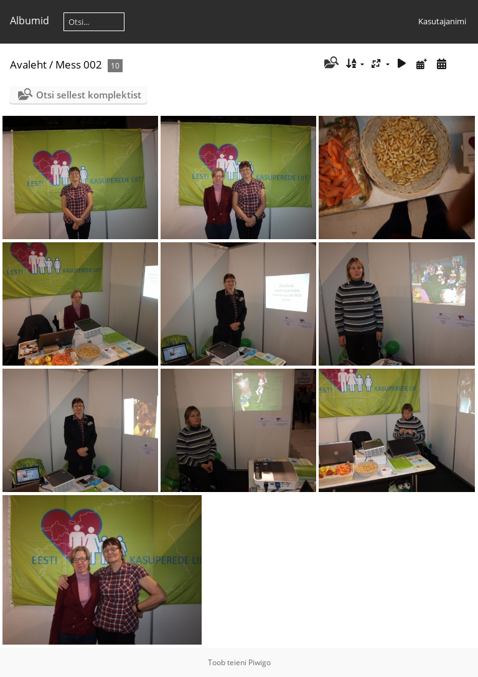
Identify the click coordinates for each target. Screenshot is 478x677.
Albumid (29, 20)
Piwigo (259, 662)
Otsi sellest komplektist (88, 94)
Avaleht (28, 64)
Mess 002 (78, 64)
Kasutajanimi (442, 21)
